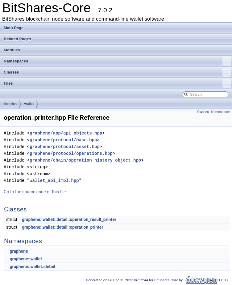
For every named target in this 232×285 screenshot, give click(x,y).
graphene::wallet (26, 258)
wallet (29, 104)
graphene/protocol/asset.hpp (65, 147)
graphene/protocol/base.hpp (63, 140)
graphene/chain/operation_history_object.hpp (85, 160)
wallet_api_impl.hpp (54, 180)
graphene (19, 251)
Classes (117, 72)
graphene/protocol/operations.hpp (71, 153)
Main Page (13, 28)
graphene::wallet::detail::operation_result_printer (69, 219)
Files (117, 83)
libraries (10, 104)
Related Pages (17, 39)
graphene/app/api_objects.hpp (66, 133)
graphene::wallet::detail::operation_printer (62, 227)
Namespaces (117, 61)
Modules (12, 50)
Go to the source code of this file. (35, 191)
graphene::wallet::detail (32, 266)
